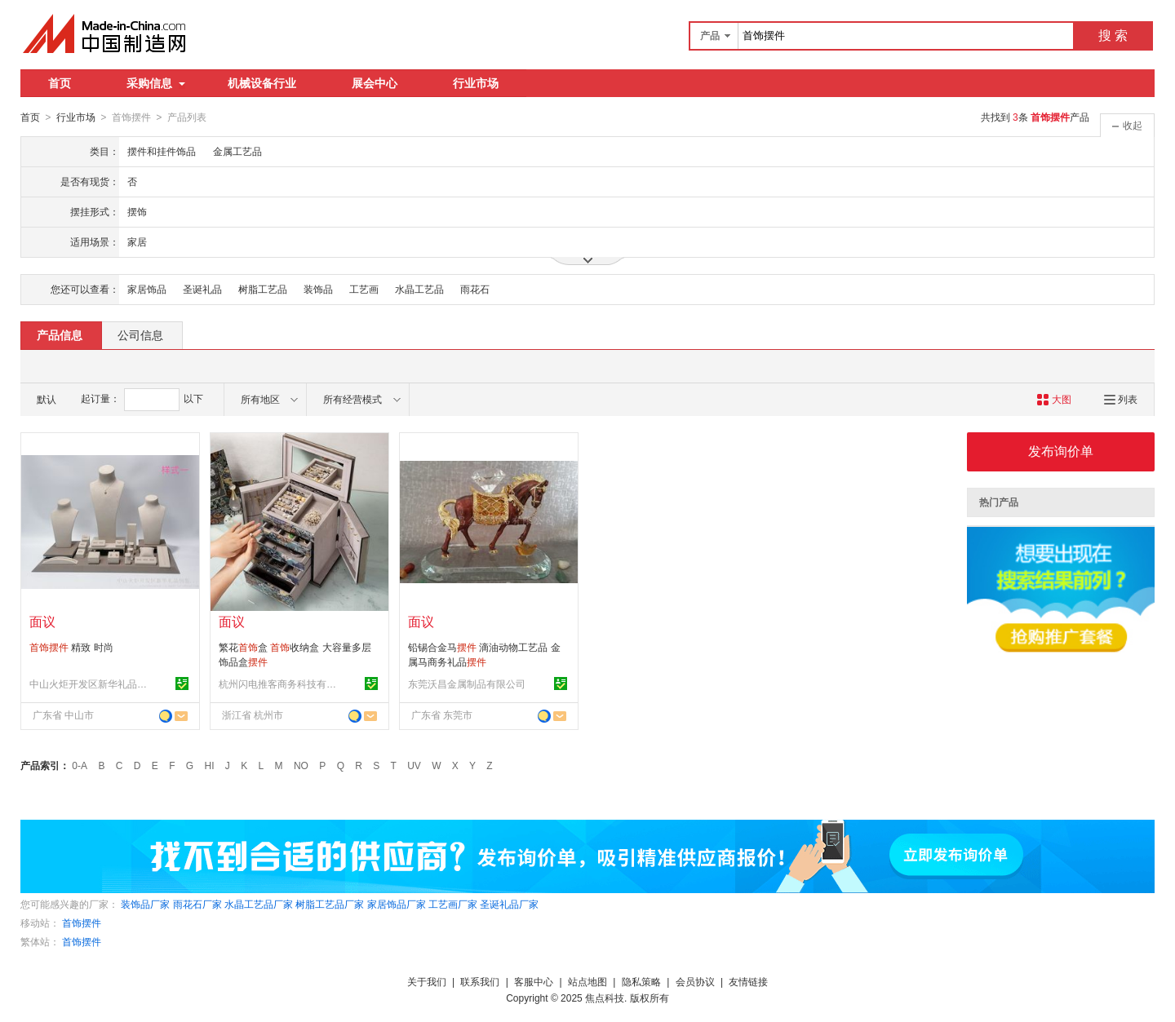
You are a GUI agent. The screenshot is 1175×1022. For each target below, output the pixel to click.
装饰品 (318, 288)
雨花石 (475, 288)
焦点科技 (604, 997)
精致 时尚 (71, 647)
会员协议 (695, 981)
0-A (79, 765)
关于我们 (426, 981)
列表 (1120, 399)
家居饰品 (146, 288)
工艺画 (364, 288)
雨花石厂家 (197, 903)
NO (301, 765)
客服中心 (533, 981)
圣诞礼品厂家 (509, 903)
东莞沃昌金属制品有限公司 (466, 683)
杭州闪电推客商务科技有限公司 (280, 683)
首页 (59, 83)
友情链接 (748, 981)
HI (210, 765)
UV (414, 765)
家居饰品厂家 (396, 903)
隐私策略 (641, 981)
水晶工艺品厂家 (258, 903)
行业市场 (476, 83)
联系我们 (479, 981)
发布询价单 (1060, 451)
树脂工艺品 (262, 288)
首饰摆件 (81, 922)
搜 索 (1113, 35)
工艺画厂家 (452, 903)
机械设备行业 (262, 83)
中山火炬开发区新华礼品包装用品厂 (90, 683)
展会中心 (374, 83)
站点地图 (587, 981)
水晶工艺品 (419, 288)
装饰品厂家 (145, 903)
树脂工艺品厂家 (329, 903)
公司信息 (140, 334)
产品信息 (59, 334)
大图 (1054, 399)
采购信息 (155, 83)
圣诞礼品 (202, 288)
